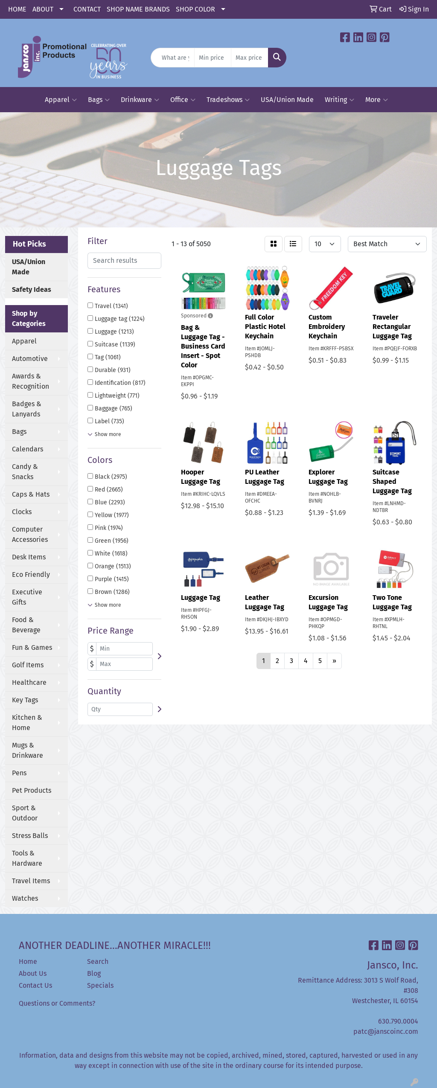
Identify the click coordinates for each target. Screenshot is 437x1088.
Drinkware (140, 100)
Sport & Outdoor (25, 813)
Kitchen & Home (27, 722)
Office (182, 100)
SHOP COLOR (195, 9)
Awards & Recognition (30, 381)
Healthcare (29, 682)
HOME (17, 9)
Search (97, 961)
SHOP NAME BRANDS (138, 9)
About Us (33, 973)
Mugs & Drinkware (27, 750)
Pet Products (31, 790)
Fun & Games (32, 647)
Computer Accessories (30, 534)
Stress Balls (30, 836)
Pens (19, 773)
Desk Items (29, 557)
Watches (25, 898)
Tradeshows (228, 100)
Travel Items (31, 881)
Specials (100, 985)
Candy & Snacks (25, 472)
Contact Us (35, 985)
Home (28, 961)
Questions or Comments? (57, 1003)
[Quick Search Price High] (249, 57)
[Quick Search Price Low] (212, 57)
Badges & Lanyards (26, 409)
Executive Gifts (27, 597)
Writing (339, 100)
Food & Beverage (26, 625)
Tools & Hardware (27, 858)
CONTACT (87, 9)
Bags (99, 100)
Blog (94, 973)
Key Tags (25, 700)
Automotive (30, 359)
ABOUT (42, 9)
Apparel (61, 100)
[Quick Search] (172, 57)
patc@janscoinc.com (385, 1031)
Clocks (22, 512)
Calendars (27, 449)
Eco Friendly (31, 574)
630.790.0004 (398, 1021)
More (376, 100)
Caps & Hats (31, 494)
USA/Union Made (287, 100)
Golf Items (28, 665)
